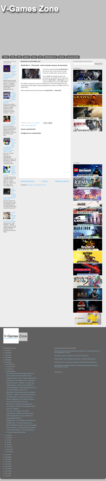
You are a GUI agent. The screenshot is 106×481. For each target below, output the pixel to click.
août (8, 435)
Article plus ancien (62, 181)
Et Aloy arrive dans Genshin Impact (15, 432)
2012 (6, 473)
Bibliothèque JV (50, 57)
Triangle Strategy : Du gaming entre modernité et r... (20, 385)
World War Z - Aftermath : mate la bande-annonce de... (21, 394)
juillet (8, 437)
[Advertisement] (18, 34)
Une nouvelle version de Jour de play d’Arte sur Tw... (20, 373)
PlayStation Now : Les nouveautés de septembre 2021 (21, 420)
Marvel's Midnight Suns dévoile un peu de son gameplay (21, 425)
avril (8, 444)
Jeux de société (72, 57)
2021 (6, 362)
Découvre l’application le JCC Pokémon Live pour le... (20, 399)
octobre (9, 369)
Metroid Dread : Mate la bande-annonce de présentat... (21, 392)
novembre (10, 366)
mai (8, 442)
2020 (6, 454)
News (6, 57)
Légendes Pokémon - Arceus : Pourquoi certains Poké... (21, 378)
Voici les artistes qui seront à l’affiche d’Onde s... (19, 375)
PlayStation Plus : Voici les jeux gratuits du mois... (19, 423)
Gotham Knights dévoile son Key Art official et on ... (20, 415)
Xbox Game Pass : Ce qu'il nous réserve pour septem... (21, 427)
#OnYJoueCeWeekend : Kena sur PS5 (16, 390)
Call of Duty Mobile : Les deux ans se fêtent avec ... (20, 397)
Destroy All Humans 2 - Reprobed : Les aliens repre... (20, 383)
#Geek (61, 57)
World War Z (33, 125)
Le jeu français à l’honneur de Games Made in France (20, 406)
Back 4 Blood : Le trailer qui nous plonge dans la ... (20, 404)
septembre (10, 371)
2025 (6, 353)
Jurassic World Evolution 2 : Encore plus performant (20, 430)
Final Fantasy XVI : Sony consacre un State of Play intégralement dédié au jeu (75, 362)
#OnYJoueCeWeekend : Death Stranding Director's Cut (21, 387)
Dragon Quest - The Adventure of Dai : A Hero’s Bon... (20, 380)
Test (12, 57)
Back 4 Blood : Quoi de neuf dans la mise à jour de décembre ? (71, 355)
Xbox (34, 57)
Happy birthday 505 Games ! (14, 418)
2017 (6, 461)
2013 (6, 471)
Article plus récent (27, 181)
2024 (6, 355)
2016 (6, 464)
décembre (10, 364)
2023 (6, 357)
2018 (6, 459)
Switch (26, 57)
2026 (6, 350)
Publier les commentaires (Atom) (37, 185)
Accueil (44, 181)
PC (40, 57)
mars (8, 447)
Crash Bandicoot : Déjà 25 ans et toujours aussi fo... (20, 413)
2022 (6, 360)
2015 (6, 466)
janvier (9, 451)
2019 (6, 457)
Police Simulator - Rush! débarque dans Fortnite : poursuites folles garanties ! (75, 359)
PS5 (19, 57)
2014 (6, 468)
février (9, 449)
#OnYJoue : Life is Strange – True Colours (17, 411)
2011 (6, 475)
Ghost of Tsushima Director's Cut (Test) (16, 401)
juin (8, 440)
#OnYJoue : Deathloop (12, 408)
